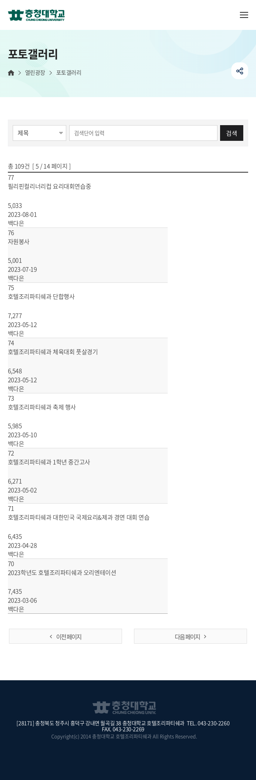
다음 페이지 (187, 636)
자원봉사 (27, 241)
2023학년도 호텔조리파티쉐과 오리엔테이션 (71, 572)
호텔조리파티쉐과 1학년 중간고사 (58, 461)
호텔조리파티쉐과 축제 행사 (51, 406)
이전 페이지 (68, 636)
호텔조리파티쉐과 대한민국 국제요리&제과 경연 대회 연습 (87, 517)
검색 (231, 133)
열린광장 (35, 72)
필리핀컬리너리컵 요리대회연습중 (58, 186)
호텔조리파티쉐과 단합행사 (50, 296)
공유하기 (239, 70)
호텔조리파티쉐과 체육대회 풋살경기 (61, 351)
